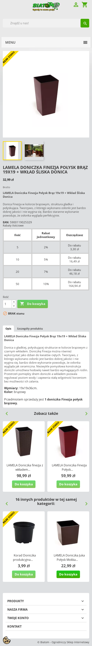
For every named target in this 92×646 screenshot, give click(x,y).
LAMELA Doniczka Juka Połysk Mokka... (69, 557)
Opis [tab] (8, 328)
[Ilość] (7, 304)
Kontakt (14, 626)
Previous (5, 412)
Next (85, 412)
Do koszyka (32, 303)
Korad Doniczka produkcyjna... (24, 557)
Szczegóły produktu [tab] (30, 328)
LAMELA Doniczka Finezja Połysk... (69, 467)
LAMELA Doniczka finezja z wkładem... (25, 467)
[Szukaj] (46, 23)
